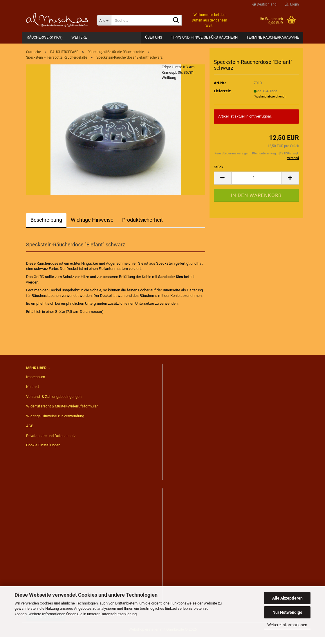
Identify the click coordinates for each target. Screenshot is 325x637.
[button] (264, 4)
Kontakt (32, 387)
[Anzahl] (256, 178)
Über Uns (153, 37)
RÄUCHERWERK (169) (45, 37)
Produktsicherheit (142, 220)
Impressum (35, 377)
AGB (29, 426)
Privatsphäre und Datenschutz (50, 436)
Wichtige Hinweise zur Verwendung (55, 416)
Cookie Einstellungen (43, 445)
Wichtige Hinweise (92, 220)
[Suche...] (104, 20)
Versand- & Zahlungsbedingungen (54, 396)
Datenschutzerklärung (118, 614)
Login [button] (292, 4)
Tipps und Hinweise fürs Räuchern (204, 37)
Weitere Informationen (287, 624)
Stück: (219, 167)
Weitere (79, 37)
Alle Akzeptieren (287, 598)
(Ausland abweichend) (270, 96)
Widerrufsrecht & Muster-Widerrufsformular (62, 406)
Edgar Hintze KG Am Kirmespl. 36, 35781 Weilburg (178, 72)
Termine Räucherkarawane (272, 37)
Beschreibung (46, 220)
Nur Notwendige (287, 612)
